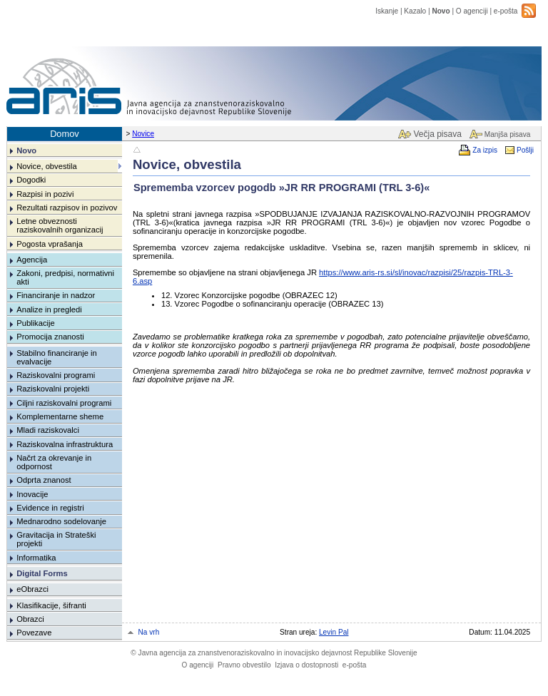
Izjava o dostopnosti (306, 665)
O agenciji (472, 11)
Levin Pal (333, 632)
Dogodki (31, 179)
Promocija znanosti (50, 336)
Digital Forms (41, 573)
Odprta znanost (43, 480)
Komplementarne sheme (59, 416)
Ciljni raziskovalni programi (63, 403)
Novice (143, 134)
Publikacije (35, 323)
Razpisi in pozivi (44, 194)
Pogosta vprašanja (49, 244)
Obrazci (30, 619)
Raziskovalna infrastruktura (64, 444)
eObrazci (32, 589)
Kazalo (415, 11)
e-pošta (506, 11)
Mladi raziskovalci (47, 430)
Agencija (31, 259)
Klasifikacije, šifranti (51, 605)
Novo (441, 11)
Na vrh (149, 632)
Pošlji (525, 150)
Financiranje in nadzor (55, 295)
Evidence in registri (50, 507)
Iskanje (386, 11)
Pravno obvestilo (244, 665)
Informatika (36, 557)
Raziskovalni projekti (52, 388)
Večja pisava (437, 134)
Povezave (33, 632)
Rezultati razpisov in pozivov (66, 207)
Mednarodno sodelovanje (61, 521)
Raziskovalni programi (55, 375)
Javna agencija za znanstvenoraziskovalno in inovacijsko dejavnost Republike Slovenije (274, 653)
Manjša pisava (507, 134)
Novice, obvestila (46, 166)
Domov (64, 133)
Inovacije (32, 494)
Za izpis (484, 150)
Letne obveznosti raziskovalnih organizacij (59, 225)
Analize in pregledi (48, 309)
